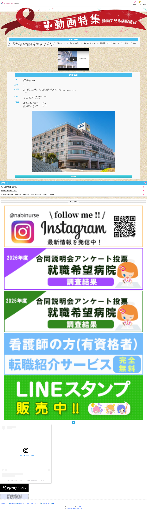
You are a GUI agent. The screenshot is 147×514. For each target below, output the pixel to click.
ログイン (139, 4)
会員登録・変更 (4, 503)
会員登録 (134, 4)
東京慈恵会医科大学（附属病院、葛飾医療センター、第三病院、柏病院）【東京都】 (28, 194)
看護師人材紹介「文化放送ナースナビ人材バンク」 (29, 503)
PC (80, 506)
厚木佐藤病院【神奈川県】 (9, 187)
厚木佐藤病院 (73, 39)
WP (53, 503)
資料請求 (73, 176)
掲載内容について (46, 503)
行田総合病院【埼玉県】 (9, 191)
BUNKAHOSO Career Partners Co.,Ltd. (74, 508)
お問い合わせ (13, 503)
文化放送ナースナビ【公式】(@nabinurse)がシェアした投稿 (26, 480)
